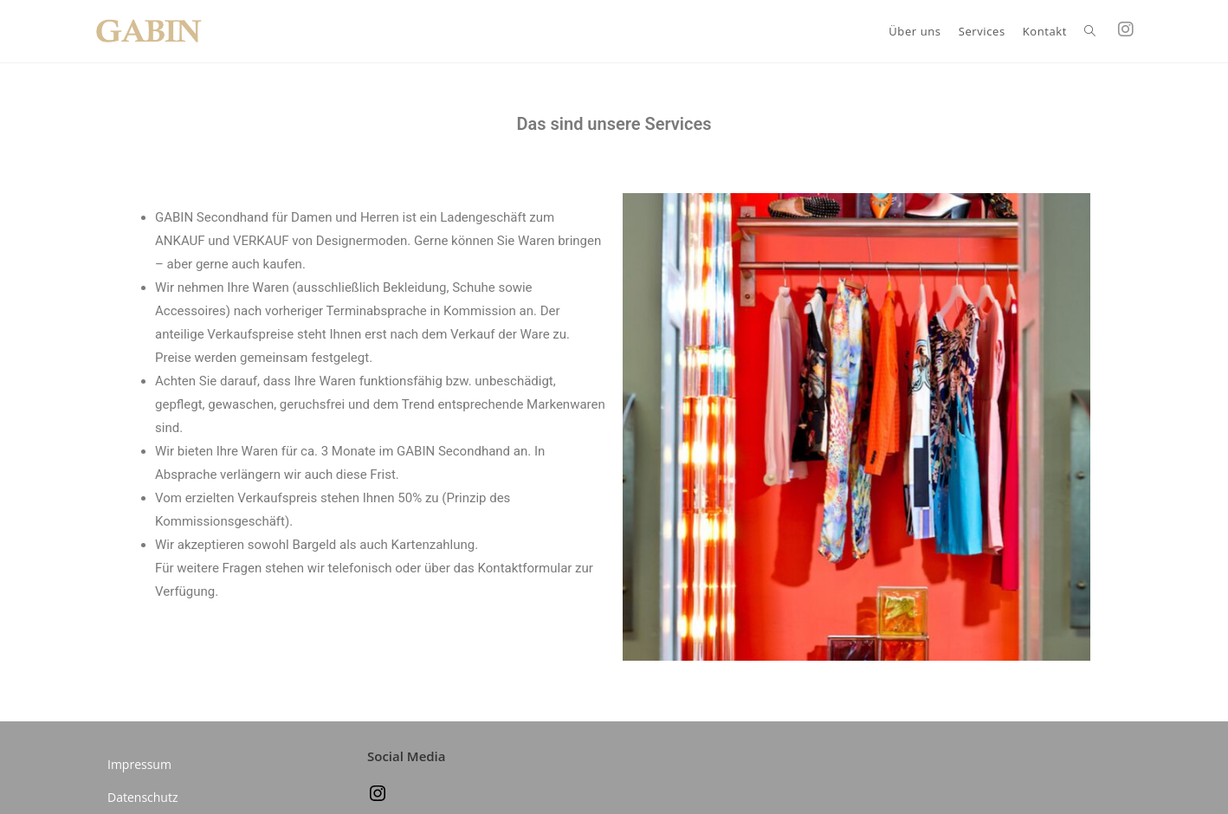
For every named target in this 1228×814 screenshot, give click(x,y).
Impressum (139, 764)
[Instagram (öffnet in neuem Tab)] (1126, 29)
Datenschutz (142, 797)
